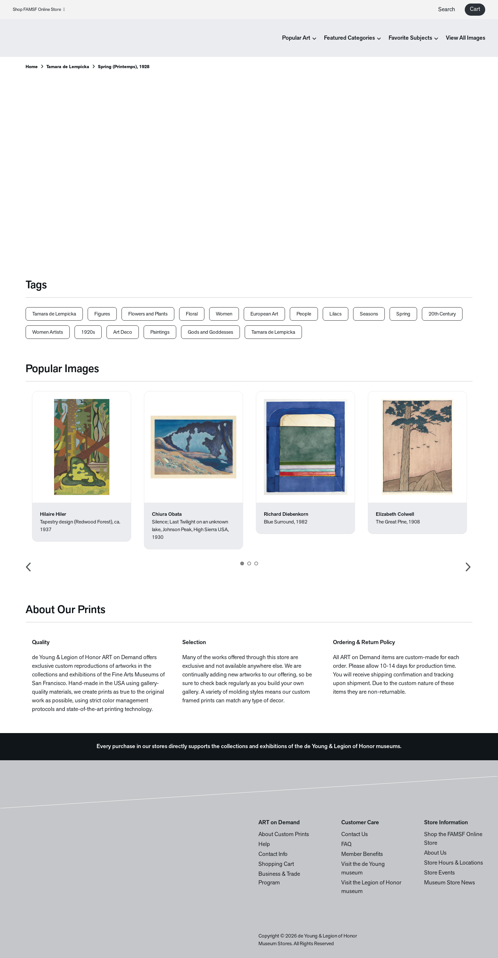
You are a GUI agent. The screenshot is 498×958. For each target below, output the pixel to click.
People (303, 314)
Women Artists (47, 332)
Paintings (160, 332)
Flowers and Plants (148, 314)
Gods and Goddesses (210, 332)
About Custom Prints (283, 835)
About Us (435, 853)
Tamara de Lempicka (67, 67)
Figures (102, 314)
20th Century (442, 314)
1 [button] (242, 563)
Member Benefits (362, 854)
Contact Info (273, 854)
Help (264, 845)
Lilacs (335, 314)
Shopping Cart (276, 864)
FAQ (346, 845)
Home (32, 67)
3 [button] (256, 563)
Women (224, 314)
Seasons (369, 314)
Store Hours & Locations (453, 863)
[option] (82, 466)
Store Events (439, 873)
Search (446, 10)
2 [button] (249, 563)
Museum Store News (449, 883)
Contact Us (354, 835)
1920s (88, 332)
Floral (192, 314)
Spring (403, 314)
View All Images (465, 38)
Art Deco (122, 332)
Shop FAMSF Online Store (39, 9)
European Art (264, 314)
